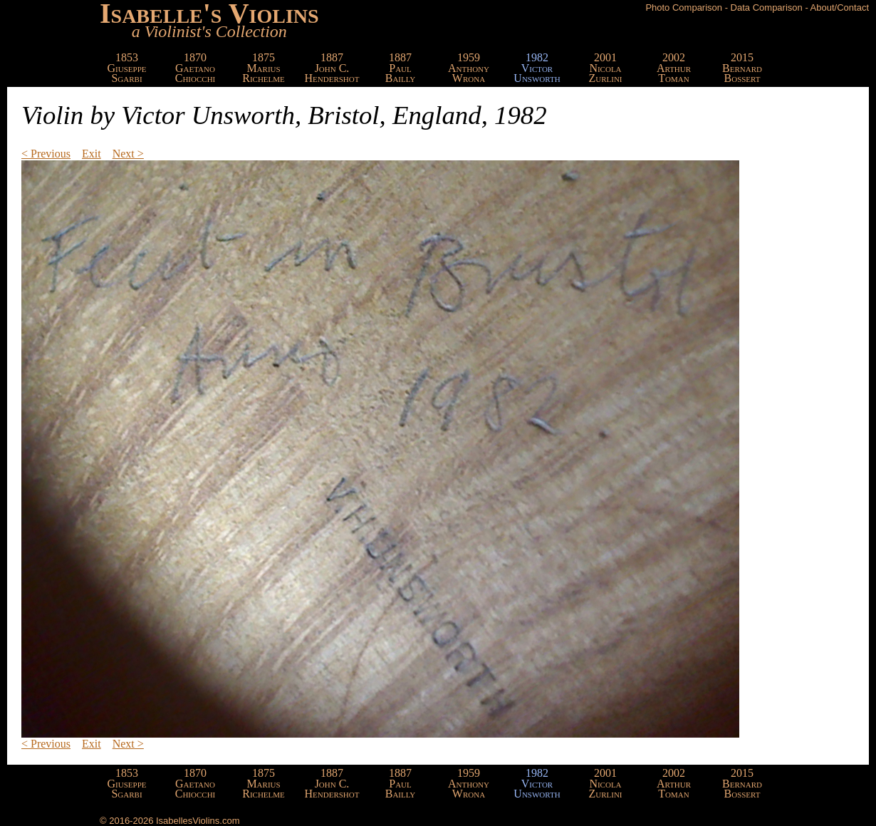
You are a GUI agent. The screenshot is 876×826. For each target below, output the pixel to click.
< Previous (46, 154)
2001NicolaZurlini (605, 67)
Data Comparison (767, 7)
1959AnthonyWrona (468, 67)
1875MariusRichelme (263, 67)
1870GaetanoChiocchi (195, 67)
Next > (128, 154)
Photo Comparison (683, 7)
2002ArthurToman (674, 67)
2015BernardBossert (742, 67)
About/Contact (839, 7)
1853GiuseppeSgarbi (127, 67)
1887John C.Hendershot (332, 67)
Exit (91, 154)
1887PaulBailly (400, 67)
